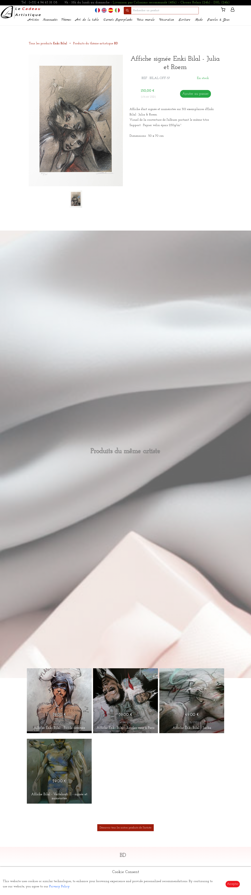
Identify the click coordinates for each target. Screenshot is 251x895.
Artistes (33, 20)
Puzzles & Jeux (218, 20)
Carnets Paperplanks (118, 20)
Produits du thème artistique (95, 43)
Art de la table (87, 20)
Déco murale (146, 20)
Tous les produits (48, 43)
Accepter (232, 884)
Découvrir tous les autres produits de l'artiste (125, 827)
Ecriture (184, 20)
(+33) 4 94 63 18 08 (43, 2)
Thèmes (66, 20)
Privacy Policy (59, 886)
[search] (165, 10)
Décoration (166, 20)
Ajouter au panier (195, 94)
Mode (199, 20)
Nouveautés (50, 20)
